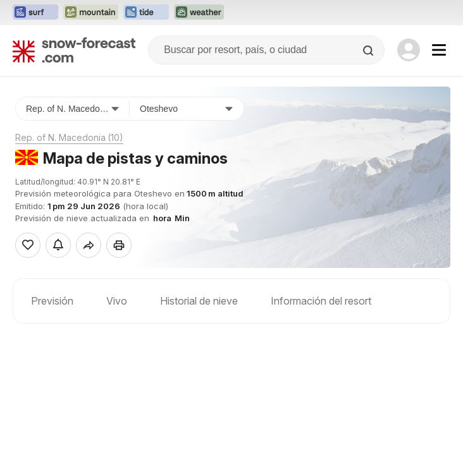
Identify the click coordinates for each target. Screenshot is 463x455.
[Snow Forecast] (74, 50)
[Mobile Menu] (439, 50)
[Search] (369, 50)
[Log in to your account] (408, 50)
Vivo (116, 300)
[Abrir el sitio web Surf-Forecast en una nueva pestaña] (35, 12)
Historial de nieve (199, 300)
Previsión (52, 300)
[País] (73, 108)
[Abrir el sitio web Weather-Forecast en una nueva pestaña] (199, 12)
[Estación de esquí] (187, 108)
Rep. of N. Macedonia (69, 137)
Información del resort (321, 300)
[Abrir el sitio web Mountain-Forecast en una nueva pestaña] (90, 12)
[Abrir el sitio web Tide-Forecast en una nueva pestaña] (146, 12)
